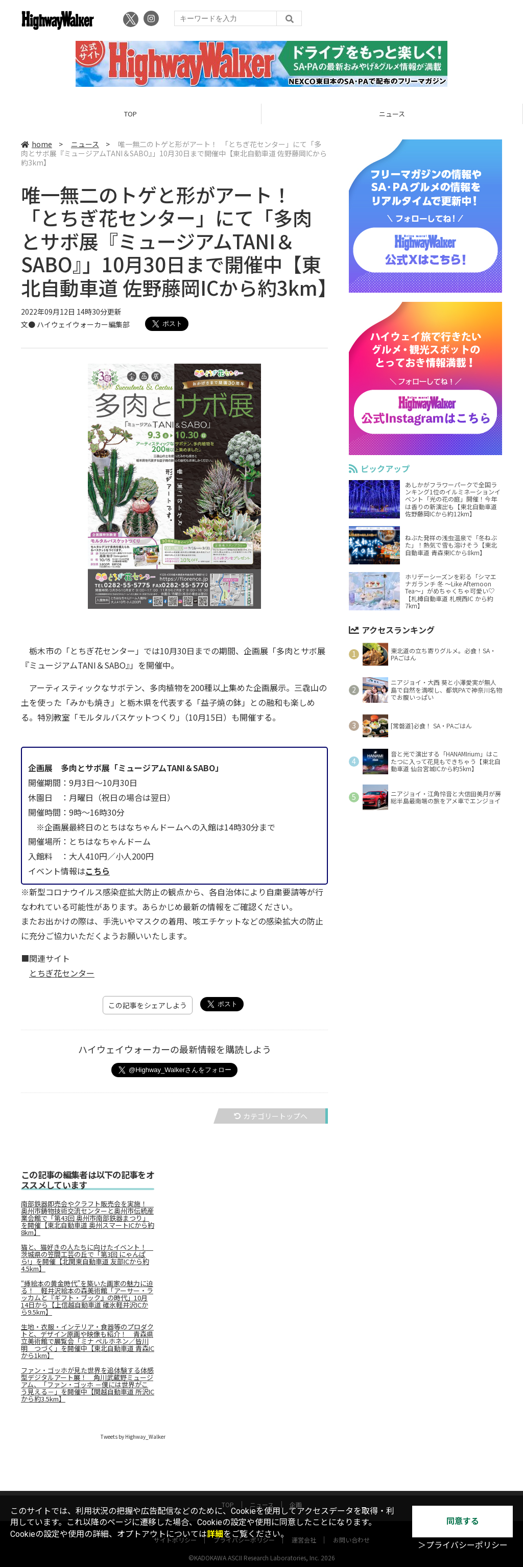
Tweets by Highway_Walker (133, 1436)
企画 (296, 1494)
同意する (462, 1521)
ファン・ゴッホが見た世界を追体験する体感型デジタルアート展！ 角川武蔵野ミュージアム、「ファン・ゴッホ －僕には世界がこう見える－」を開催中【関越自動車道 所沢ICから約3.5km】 (87, 1385)
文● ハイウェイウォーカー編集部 (75, 324)
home (36, 144)
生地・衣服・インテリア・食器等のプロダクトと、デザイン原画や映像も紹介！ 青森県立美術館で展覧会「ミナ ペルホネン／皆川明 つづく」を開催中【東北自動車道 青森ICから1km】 (87, 1341)
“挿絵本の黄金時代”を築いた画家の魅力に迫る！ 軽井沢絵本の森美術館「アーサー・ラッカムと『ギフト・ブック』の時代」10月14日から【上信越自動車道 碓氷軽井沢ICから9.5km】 (87, 1298)
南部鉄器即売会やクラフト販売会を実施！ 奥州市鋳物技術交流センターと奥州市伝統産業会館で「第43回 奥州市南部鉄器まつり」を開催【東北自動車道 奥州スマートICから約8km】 (87, 1218)
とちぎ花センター (61, 973)
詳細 (215, 1534)
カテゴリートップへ (270, 1116)
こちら (97, 871)
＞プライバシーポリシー (463, 1545)
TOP (130, 113)
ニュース (392, 113)
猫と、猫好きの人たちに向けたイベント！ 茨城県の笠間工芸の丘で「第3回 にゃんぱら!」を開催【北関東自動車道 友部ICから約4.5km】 (87, 1258)
